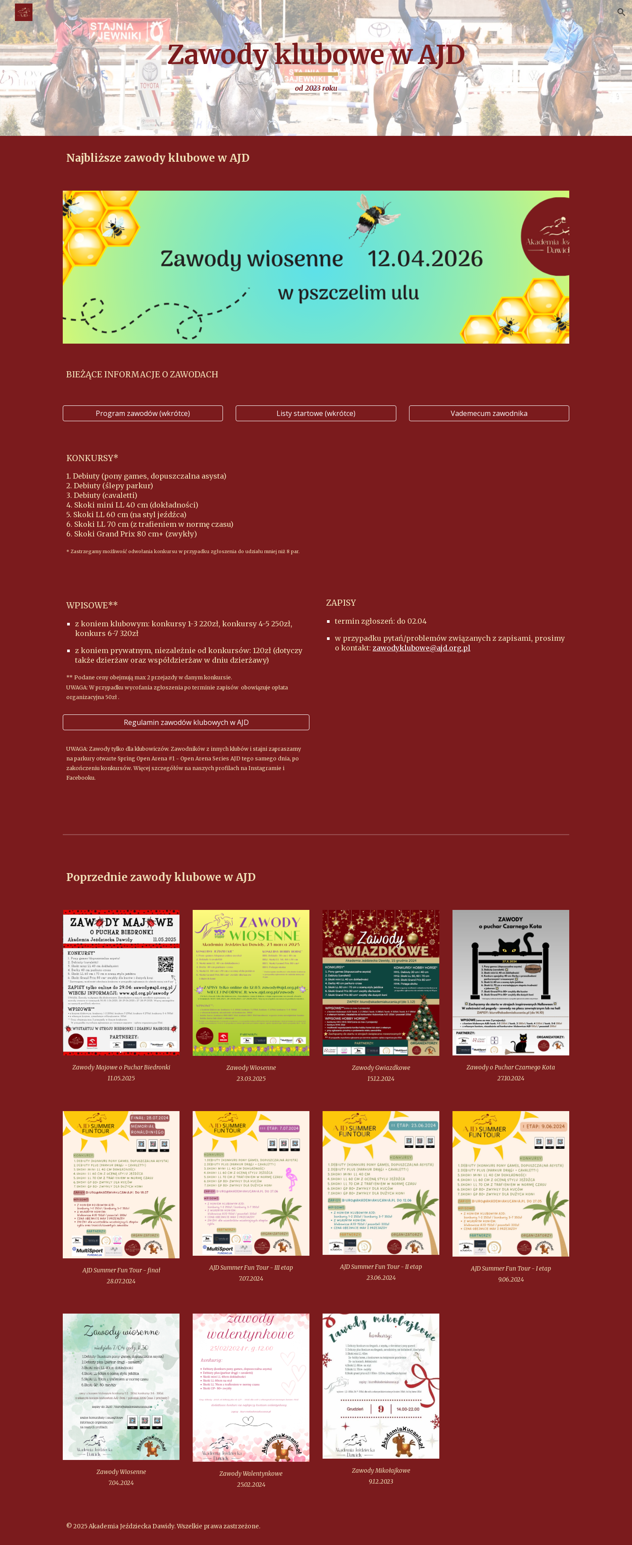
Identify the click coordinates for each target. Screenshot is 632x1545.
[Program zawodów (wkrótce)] (143, 413)
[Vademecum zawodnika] (489, 413)
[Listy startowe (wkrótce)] (315, 413)
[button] (621, 12)
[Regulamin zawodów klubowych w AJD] (186, 722)
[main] (316, 68)
